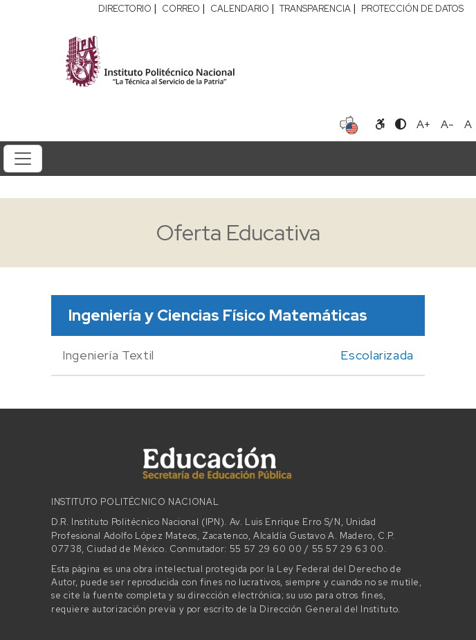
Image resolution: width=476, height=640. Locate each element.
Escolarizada (377, 355)
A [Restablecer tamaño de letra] (468, 124)
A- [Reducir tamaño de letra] (447, 124)
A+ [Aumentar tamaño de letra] (423, 124)
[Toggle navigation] (22, 158)
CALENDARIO (239, 9)
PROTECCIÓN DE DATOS (412, 9)
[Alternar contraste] (400, 124)
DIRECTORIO (125, 9)
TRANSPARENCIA (315, 9)
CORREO (181, 9)
